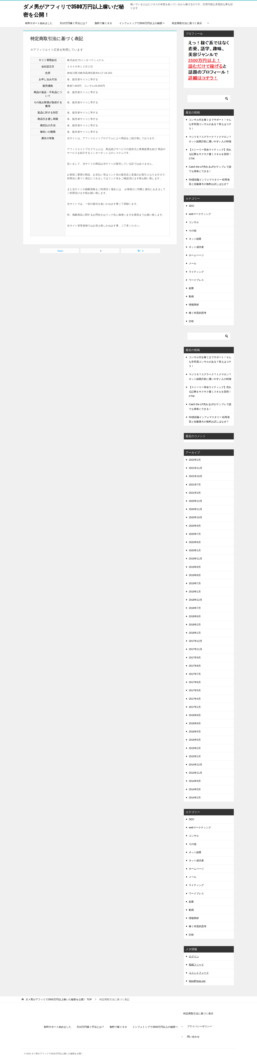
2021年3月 (195, 492)
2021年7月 (195, 484)
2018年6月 (195, 616)
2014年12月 (195, 764)
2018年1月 (195, 632)
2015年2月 (195, 748)
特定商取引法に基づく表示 (187, 23)
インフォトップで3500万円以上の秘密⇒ (142, 23)
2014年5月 (195, 789)
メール (192, 263)
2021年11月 (195, 468)
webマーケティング (200, 214)
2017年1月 (195, 707)
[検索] (208, 98)
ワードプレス (196, 280)
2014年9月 (195, 781)
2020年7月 (195, 534)
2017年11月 (195, 649)
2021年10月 (195, 476)
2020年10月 (195, 517)
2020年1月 (195, 550)
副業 (191, 288)
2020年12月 (195, 501)
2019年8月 (195, 575)
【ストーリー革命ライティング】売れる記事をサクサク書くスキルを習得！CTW (210, 154)
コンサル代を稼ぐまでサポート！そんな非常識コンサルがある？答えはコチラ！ (210, 124)
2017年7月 (195, 674)
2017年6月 (195, 682)
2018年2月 (195, 624)
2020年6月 (195, 542)
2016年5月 (195, 731)
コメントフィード (199, 972)
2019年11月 (195, 558)
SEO (191, 205)
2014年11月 (195, 772)
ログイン (194, 956)
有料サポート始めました (38, 23)
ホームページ (196, 255)
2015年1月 (195, 756)
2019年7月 (195, 583)
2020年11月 (195, 509)
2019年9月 (195, 567)
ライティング (196, 271)
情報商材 (194, 304)
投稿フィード (196, 964)
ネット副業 (195, 238)
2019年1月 (195, 591)
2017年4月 (195, 698)
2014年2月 (195, 797)
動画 (191, 296)
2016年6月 (195, 723)
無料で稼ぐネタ (103, 23)
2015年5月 (195, 739)
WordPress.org (197, 981)
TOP (59, 999)
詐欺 (191, 321)
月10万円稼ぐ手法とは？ (73, 23)
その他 (192, 230)
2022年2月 (195, 459)
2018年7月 (195, 608)
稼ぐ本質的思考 (197, 312)
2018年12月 (195, 599)
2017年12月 (195, 641)
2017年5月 (195, 690)
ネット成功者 (196, 247)
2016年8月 (195, 715)
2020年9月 (195, 525)
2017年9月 (195, 657)
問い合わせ (193, 1036)
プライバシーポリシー (199, 1026)
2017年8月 (195, 665)
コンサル (194, 222)
